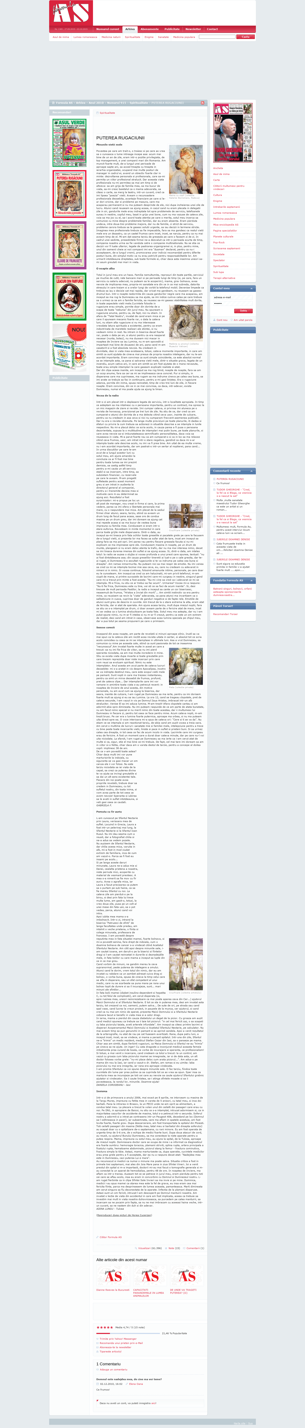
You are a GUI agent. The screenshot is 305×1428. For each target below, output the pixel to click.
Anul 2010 (96, 102)
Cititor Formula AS (111, 1237)
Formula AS (64, 102)
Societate (219, 254)
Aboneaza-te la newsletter (115, 1347)
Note (174, 1248)
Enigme (149, 37)
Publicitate (172, 29)
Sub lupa (218, 272)
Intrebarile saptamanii (226, 206)
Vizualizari (150, 1248)
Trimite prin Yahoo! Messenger (118, 1338)
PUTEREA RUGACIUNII (230, 479)
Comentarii (195, 1248)
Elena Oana (136, 1383)
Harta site (239, 1423)
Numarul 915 (116, 102)
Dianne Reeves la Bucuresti (113, 1278)
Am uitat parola (243, 320)
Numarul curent (107, 29)
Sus (250, 1423)
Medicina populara (184, 37)
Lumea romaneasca (85, 37)
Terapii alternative (224, 278)
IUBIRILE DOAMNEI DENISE (233, 539)
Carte (216, 180)
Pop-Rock (219, 242)
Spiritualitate (132, 37)
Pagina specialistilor (225, 230)
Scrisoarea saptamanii (226, 248)
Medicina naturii (111, 37)
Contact (212, 29)
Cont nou (222, 320)
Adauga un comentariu (113, 1369)
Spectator (219, 260)
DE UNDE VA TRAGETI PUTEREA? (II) (187, 1279)
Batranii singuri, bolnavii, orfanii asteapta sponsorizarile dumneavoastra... (232, 591)
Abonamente (150, 29)
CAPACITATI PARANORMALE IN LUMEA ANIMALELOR (150, 1281)
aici (153, 1403)
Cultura (217, 195)
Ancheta (218, 168)
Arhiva (130, 29)
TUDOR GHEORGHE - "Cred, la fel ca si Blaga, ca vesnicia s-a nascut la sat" (234, 492)
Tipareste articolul (110, 1351)
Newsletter (193, 29)
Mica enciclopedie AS (225, 224)
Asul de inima (61, 37)
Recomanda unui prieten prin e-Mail (121, 1343)
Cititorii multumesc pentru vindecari (228, 187)
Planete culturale (223, 236)
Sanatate (163, 37)
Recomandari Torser (225, 614)
